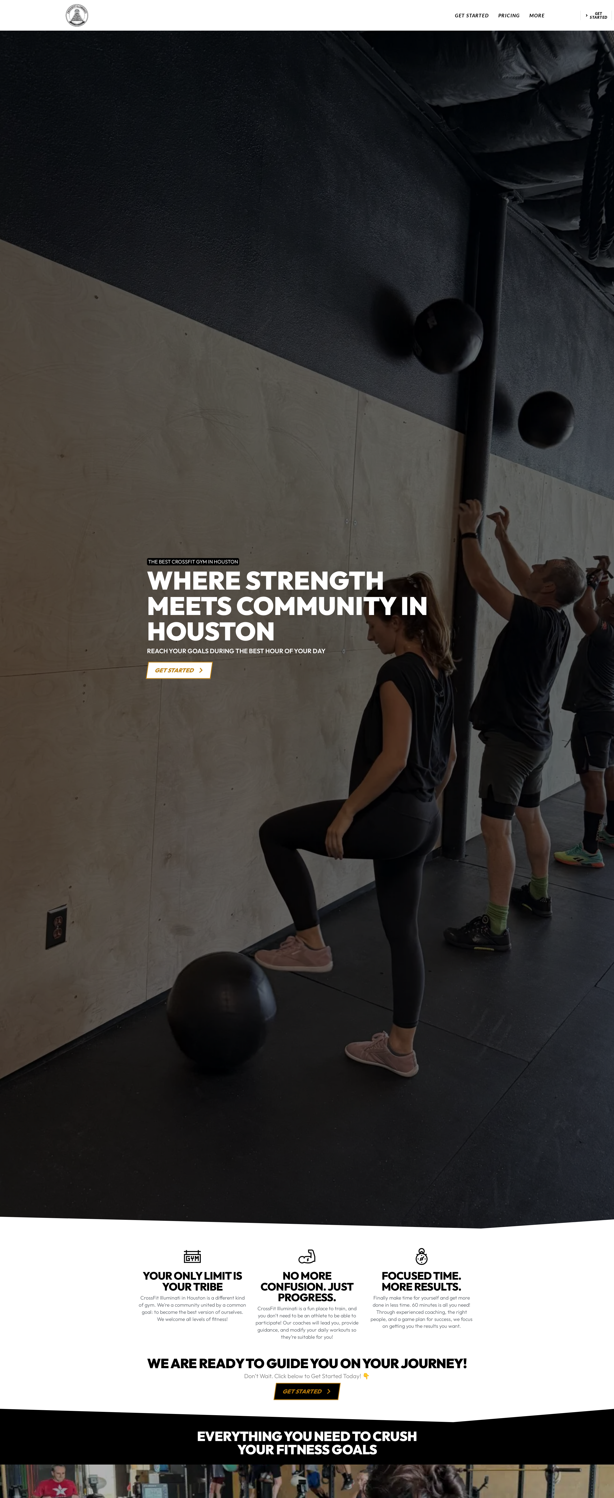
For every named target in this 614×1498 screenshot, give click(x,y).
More (537, 15)
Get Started (472, 15)
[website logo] (77, 15)
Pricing (509, 15)
